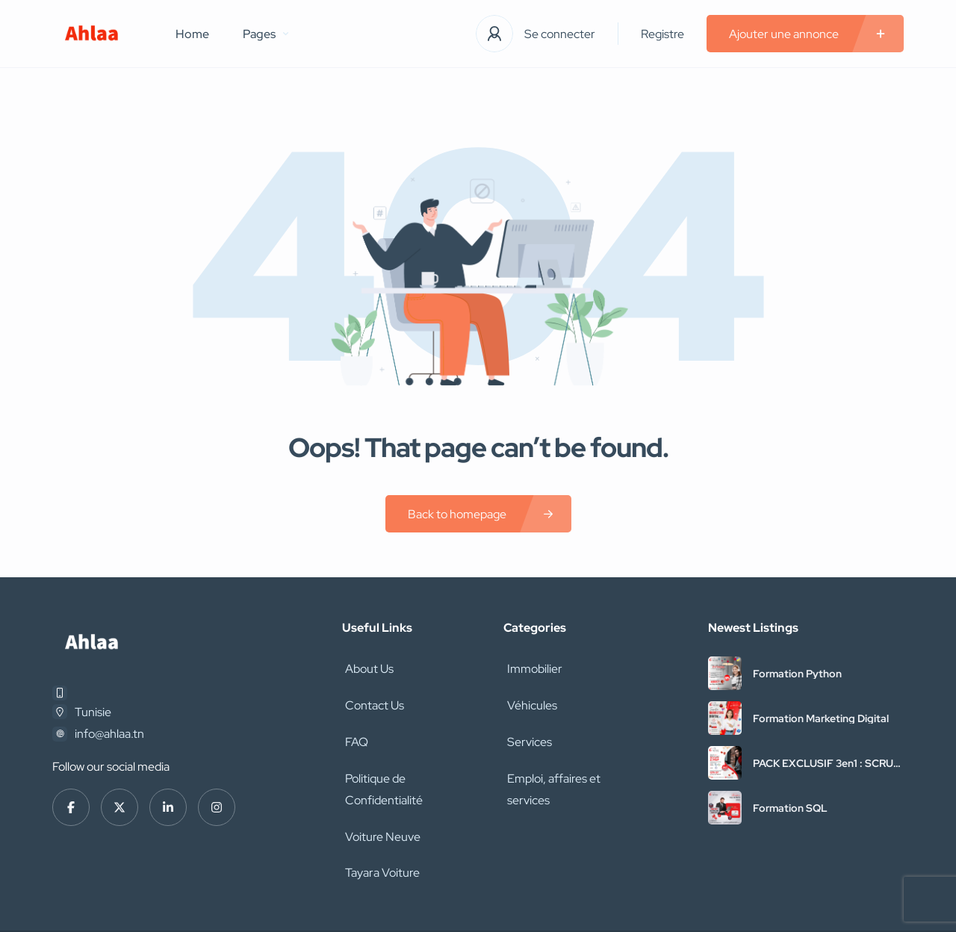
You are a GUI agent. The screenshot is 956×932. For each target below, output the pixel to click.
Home (192, 34)
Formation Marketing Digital (821, 718)
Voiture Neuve (380, 799)
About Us (366, 667)
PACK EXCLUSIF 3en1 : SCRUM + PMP (827, 763)
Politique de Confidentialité (412, 766)
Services (525, 733)
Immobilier (531, 667)
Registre (662, 34)
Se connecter (559, 34)
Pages (265, 34)
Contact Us (371, 700)
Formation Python (797, 673)
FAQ (353, 733)
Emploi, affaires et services (550, 776)
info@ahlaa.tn (109, 734)
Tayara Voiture (379, 831)
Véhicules (528, 700)
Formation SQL (790, 808)
